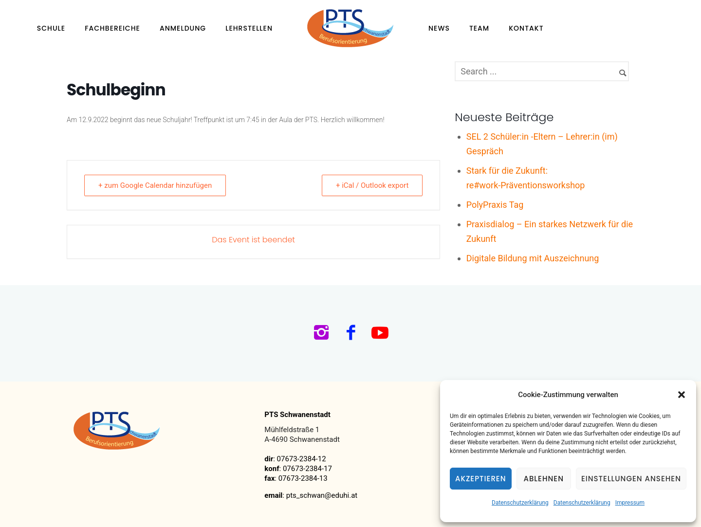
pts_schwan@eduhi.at (322, 495)
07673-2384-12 (301, 458)
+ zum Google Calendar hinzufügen (155, 185)
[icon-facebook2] (353, 333)
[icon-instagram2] (324, 333)
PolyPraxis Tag (495, 205)
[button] (681, 395)
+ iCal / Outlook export (372, 185)
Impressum (630, 502)
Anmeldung (183, 28)
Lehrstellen (249, 28)
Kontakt (526, 28)
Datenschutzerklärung (520, 502)
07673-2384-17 (307, 468)
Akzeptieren (480, 478)
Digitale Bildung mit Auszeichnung (532, 258)
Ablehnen (543, 478)
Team (479, 28)
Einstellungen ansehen (631, 478)
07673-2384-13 (303, 478)
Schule (51, 28)
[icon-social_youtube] (379, 333)
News (439, 28)
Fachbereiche (112, 28)
